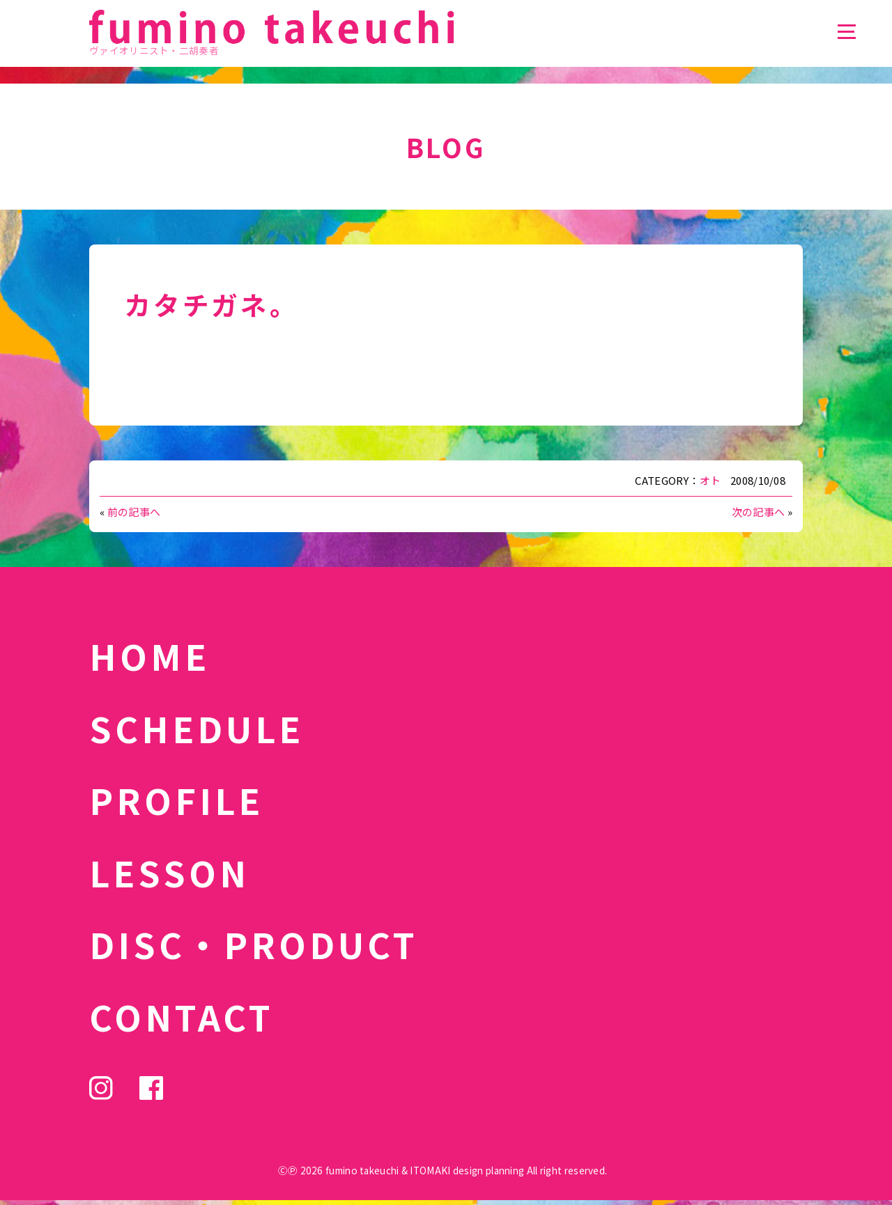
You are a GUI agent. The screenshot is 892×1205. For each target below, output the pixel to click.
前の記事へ (134, 511)
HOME (149, 655)
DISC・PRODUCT (253, 944)
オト (710, 480)
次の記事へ (758, 511)
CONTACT (181, 1016)
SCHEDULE (196, 728)
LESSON (169, 872)
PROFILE (176, 800)
